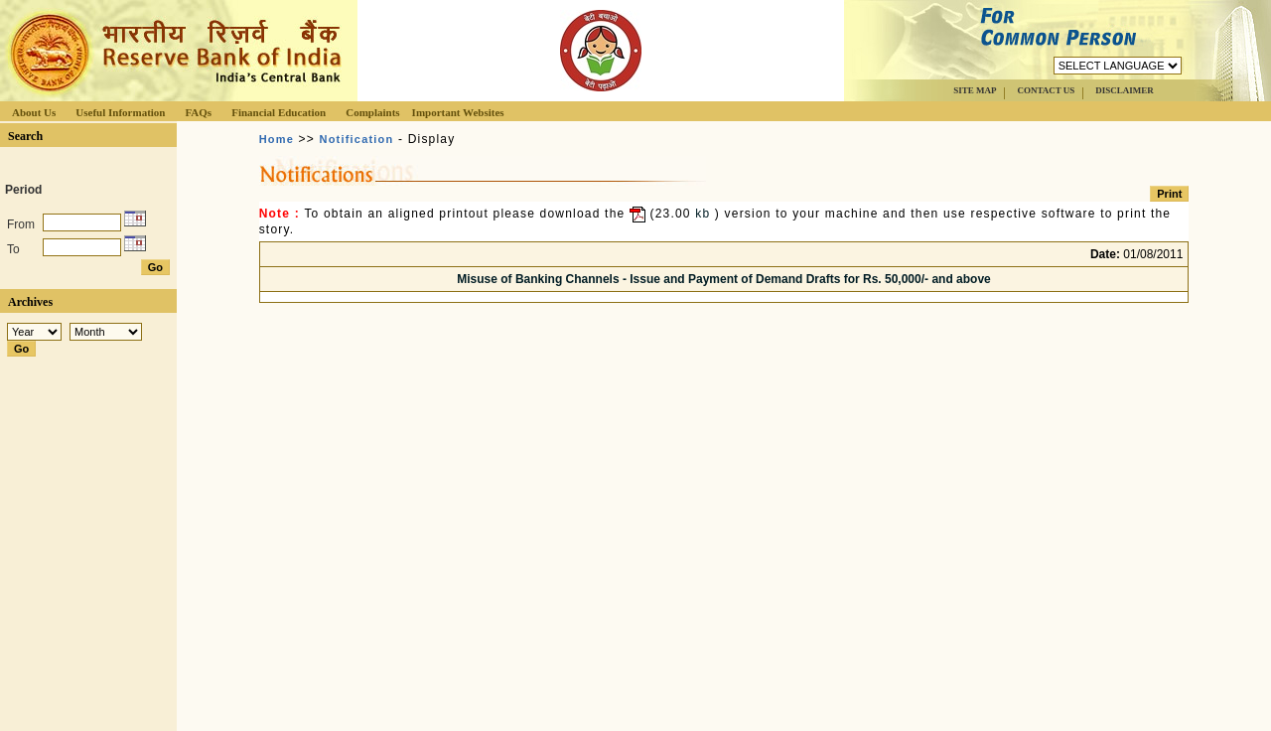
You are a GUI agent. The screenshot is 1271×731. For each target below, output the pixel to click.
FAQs (198, 112)
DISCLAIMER (1124, 90)
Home (276, 139)
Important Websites (458, 112)
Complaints (372, 112)
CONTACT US (1045, 90)
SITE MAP (974, 90)
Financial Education (278, 112)
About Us (34, 112)
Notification (357, 139)
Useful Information (120, 112)
